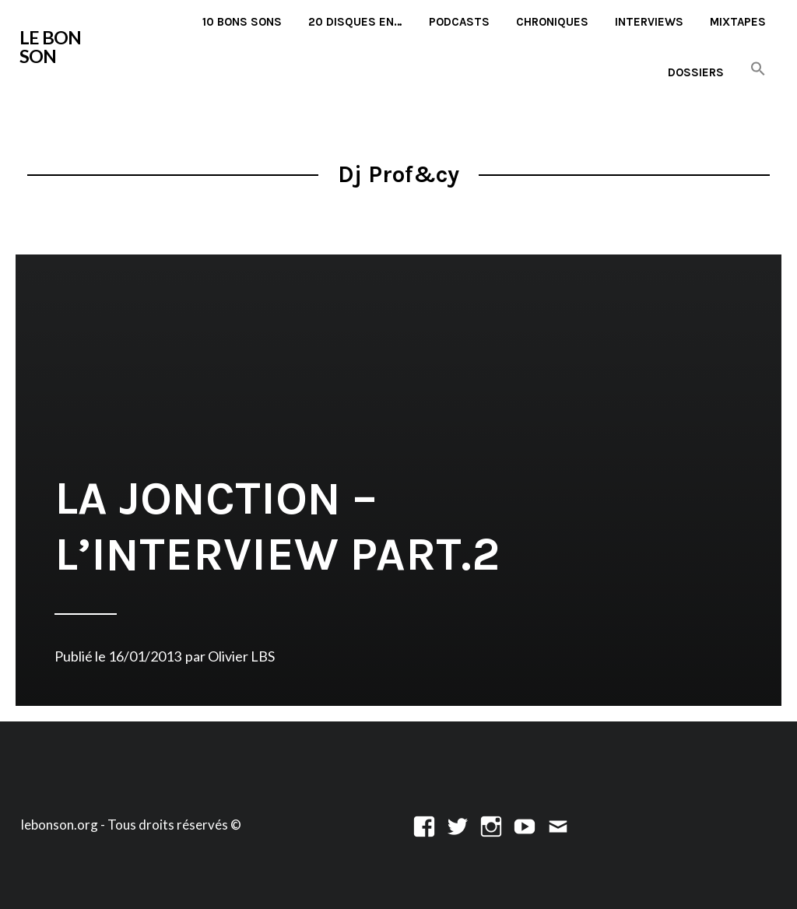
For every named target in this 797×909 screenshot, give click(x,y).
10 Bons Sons (242, 22)
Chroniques (552, 22)
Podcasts (459, 22)
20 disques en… (355, 22)
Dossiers (696, 72)
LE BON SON (50, 46)
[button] (758, 69)
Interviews (649, 22)
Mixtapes (738, 22)
